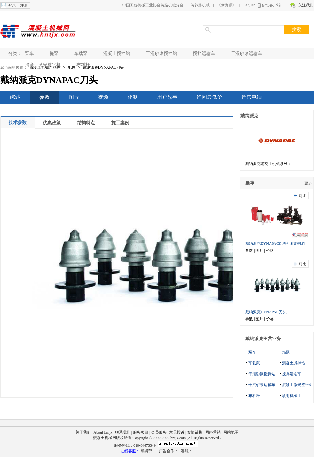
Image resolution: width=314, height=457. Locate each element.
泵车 (29, 53)
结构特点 (86, 122)
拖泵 (54, 53)
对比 (302, 195)
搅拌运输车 (204, 53)
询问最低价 (209, 97)
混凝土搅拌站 (116, 53)
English (249, 5)
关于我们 (83, 432)
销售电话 (251, 97)
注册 (24, 5)
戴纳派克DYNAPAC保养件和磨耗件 (275, 243)
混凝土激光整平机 (43, 64)
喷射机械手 (291, 395)
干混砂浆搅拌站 (161, 53)
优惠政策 (52, 122)
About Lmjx (102, 432)
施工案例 (120, 122)
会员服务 (159, 432)
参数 (44, 97)
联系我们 (122, 432)
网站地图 (231, 432)
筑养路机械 (200, 5)
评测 (133, 97)
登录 (12, 5)
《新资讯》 (226, 5)
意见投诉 (176, 432)
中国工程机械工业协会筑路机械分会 (153, 5)
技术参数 (18, 122)
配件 (71, 67)
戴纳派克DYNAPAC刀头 (103, 67)
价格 (270, 250)
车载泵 (81, 53)
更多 (308, 183)
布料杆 (83, 64)
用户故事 (167, 97)
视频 (103, 97)
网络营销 (213, 432)
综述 (15, 97)
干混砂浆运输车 (246, 53)
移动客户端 (271, 5)
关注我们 (306, 5)
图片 (74, 97)
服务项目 (140, 432)
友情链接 (194, 432)
